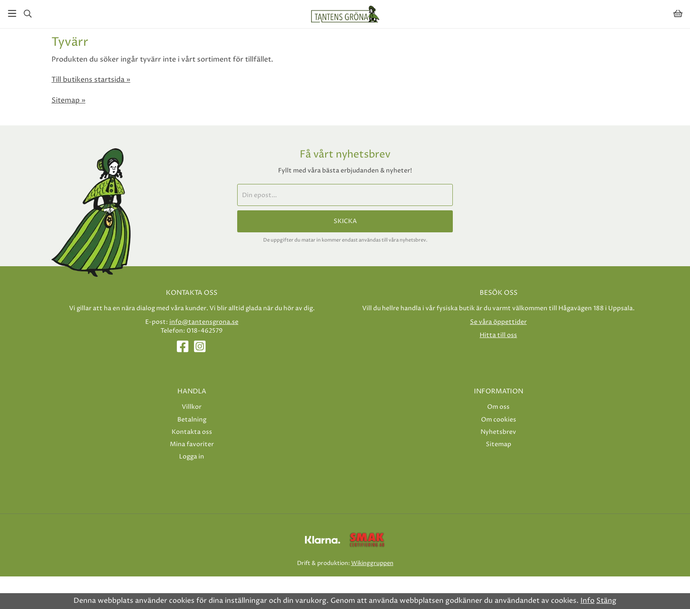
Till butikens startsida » (90, 79)
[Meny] (12, 13)
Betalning (191, 419)
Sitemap (498, 444)
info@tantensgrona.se (204, 322)
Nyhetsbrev (498, 432)
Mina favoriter (192, 444)
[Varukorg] (678, 13)
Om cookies (498, 419)
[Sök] (27, 14)
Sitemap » (68, 100)
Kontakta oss (192, 432)
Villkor (192, 407)
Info (587, 600)
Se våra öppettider (498, 322)
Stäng (606, 600)
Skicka (345, 221)
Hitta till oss (498, 335)
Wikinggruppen (372, 563)
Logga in (191, 456)
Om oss (498, 407)
